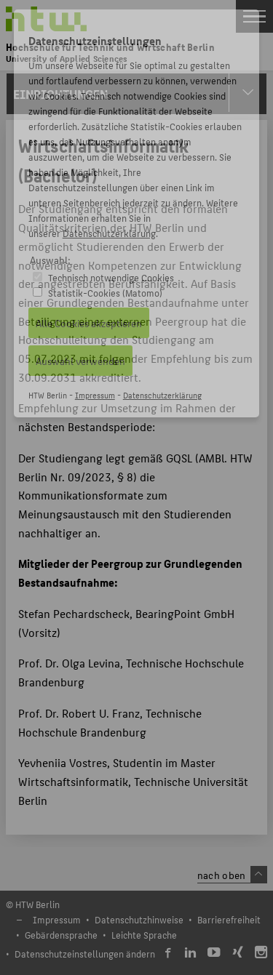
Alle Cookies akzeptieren (89, 323)
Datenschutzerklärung (109, 233)
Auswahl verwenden (80, 361)
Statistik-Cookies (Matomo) (105, 292)
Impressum (95, 395)
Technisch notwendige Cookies (111, 277)
